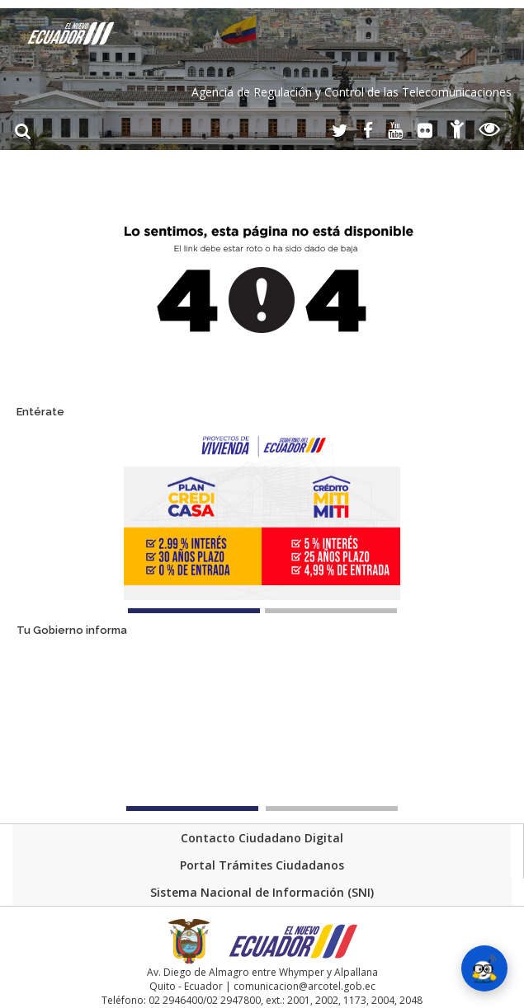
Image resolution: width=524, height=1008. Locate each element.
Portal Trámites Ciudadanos (262, 865)
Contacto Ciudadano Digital (262, 838)
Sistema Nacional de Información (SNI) (262, 892)
